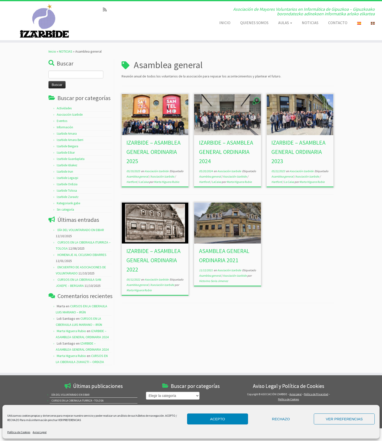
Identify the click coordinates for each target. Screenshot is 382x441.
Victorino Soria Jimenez (213, 281)
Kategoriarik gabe (68, 203)
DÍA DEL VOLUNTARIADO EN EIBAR (80, 230)
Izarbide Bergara (67, 146)
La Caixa (289, 182)
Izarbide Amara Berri (70, 140)
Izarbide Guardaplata (71, 159)
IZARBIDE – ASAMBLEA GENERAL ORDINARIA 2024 (226, 152)
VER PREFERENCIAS (344, 419)
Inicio (52, 51)
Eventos (62, 121)
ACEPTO (217, 419)
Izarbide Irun (65, 171)
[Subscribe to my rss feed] (106, 9)
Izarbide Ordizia (67, 184)
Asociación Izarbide (70, 115)
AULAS (285, 22)
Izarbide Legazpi (67, 178)
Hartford (132, 182)
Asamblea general (137, 176)
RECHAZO (281, 419)
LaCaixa (144, 182)
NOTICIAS (310, 22)
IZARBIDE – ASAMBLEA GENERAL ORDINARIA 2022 (153, 260)
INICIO (224, 22)
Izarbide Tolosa (67, 190)
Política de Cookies (18, 432)
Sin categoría (65, 209)
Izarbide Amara (67, 133)
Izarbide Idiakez (67, 165)
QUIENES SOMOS (254, 22)
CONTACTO (337, 22)
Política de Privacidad (316, 394)
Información (65, 127)
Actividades (64, 108)
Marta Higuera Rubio (71, 331)
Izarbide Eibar (66, 152)
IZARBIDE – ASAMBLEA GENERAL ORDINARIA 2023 (298, 152)
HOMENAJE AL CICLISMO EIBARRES (81, 255)
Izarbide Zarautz (67, 197)
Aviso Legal (40, 432)
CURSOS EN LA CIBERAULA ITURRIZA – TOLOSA (77, 400)
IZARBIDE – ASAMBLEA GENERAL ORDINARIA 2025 (153, 152)
